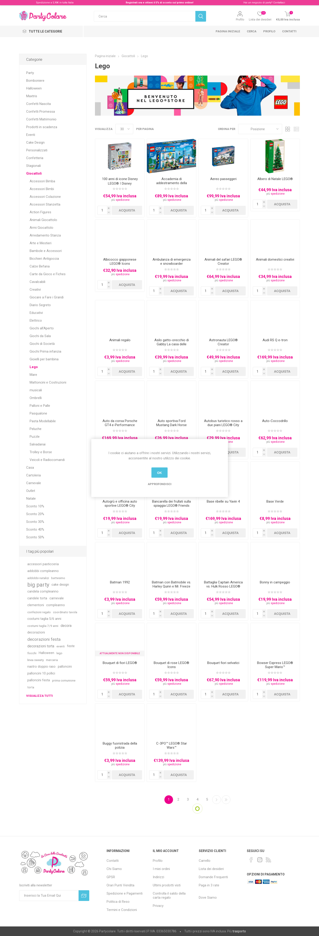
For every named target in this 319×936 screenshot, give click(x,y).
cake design (60, 585)
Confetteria (34, 158)
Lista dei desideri (211, 869)
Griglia (287, 129)
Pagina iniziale (228, 31)
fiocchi (31, 653)
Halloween (34, 88)
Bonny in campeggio (275, 582)
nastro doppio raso (41, 667)
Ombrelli (36, 398)
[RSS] (268, 859)
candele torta (37, 598)
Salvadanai (38, 444)
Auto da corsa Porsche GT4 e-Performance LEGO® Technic (119, 425)
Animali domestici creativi (275, 259)
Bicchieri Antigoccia (44, 259)
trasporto (239, 931)
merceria (52, 660)
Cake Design (35, 142)
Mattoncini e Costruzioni (48, 382)
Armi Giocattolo (41, 228)
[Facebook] (251, 859)
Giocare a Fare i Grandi (47, 297)
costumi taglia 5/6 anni (44, 619)
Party (30, 73)
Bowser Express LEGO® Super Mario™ (275, 665)
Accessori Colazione (45, 197)
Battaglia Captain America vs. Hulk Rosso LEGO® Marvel (223, 586)
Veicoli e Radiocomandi (47, 460)
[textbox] (144, 16)
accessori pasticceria (43, 564)
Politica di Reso (118, 902)
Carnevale (33, 483)
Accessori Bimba (42, 181)
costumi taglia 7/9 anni (42, 626)
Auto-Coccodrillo (275, 421)
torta (30, 687)
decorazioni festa (44, 639)
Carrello (204, 861)
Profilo (240, 19)
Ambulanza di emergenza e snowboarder (172, 261)
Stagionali (33, 166)
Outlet (30, 491)
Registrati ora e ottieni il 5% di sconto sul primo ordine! (159, 2)
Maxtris (31, 96)
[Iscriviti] (49, 895)
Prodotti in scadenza (41, 127)
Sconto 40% (35, 529)
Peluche (35, 429)
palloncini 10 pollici (41, 673)
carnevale (56, 598)
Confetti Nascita (38, 104)
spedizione (123, 199)
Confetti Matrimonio (41, 119)
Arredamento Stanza (45, 235)
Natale (31, 498)
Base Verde (275, 501)
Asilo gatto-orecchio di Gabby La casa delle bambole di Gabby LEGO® (171, 344)
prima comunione (63, 680)
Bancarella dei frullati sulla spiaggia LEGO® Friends (171, 503)
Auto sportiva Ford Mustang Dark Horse (171, 423)
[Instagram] (259, 859)
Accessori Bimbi (42, 189)
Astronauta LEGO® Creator (223, 342)
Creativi (35, 289)
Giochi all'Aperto (42, 328)
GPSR (111, 877)
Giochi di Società (42, 344)
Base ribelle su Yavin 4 (223, 501)
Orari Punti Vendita (120, 885)
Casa (30, 467)
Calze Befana (40, 266)
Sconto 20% (35, 514)
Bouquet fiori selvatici (223, 663)
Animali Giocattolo (43, 220)
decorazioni (36, 632)
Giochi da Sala (40, 336)
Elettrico (36, 320)
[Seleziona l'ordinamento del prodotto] (260, 129)
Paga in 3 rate (209, 885)
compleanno (55, 605)
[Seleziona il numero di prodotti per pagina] (124, 129)
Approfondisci (159, 484)
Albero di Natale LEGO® (275, 179)
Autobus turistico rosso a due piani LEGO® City (223, 423)
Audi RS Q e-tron (275, 340)
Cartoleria (33, 475)
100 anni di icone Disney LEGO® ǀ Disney (120, 181)
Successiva (216, 799)
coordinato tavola (65, 612)
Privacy (158, 906)
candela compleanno (43, 591)
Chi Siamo (114, 869)
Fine (226, 799)
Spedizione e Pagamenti (125, 893)
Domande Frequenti (213, 877)
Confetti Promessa (40, 111)
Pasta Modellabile (43, 421)
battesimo (58, 578)
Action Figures (40, 212)
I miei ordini (161, 869)
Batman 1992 (120, 582)
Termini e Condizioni (122, 910)
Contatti (289, 31)
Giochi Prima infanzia (45, 351)
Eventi (30, 135)
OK (159, 472)
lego (59, 653)
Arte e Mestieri (40, 243)
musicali (36, 390)
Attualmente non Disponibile (120, 653)
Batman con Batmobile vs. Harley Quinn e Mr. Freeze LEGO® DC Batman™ (171, 586)
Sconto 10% (35, 506)
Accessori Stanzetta (45, 204)
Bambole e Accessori (46, 251)
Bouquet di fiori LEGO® (120, 663)
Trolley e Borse (41, 452)
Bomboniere (35, 81)
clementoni (35, 605)
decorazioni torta (40, 646)
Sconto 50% (35, 537)
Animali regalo (119, 340)
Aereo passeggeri (223, 179)
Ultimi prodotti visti (167, 885)
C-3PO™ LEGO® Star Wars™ (171, 745)
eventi (60, 646)
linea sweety (35, 660)
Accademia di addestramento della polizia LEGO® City (171, 183)
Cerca (251, 31)
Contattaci (279, 2)
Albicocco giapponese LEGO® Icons (119, 261)
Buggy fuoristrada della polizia (120, 745)
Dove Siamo (208, 897)
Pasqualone (38, 413)
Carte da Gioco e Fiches (48, 274)
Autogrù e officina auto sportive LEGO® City (119, 503)
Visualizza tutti (39, 695)
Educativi (36, 313)
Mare (33, 375)
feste (71, 646)
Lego (34, 367)
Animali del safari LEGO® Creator (223, 261)
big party (38, 585)
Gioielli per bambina (44, 359)
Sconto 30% (35, 522)
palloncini (65, 667)
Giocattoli (34, 173)
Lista (296, 129)
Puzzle (35, 437)
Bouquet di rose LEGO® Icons (171, 665)
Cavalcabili (37, 282)
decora (66, 625)
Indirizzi (158, 877)
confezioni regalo (39, 612)
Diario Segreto (40, 305)
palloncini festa (38, 680)
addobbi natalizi (38, 578)
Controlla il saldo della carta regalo (169, 895)
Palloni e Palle (40, 406)
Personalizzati (36, 150)
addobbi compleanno (43, 571)
